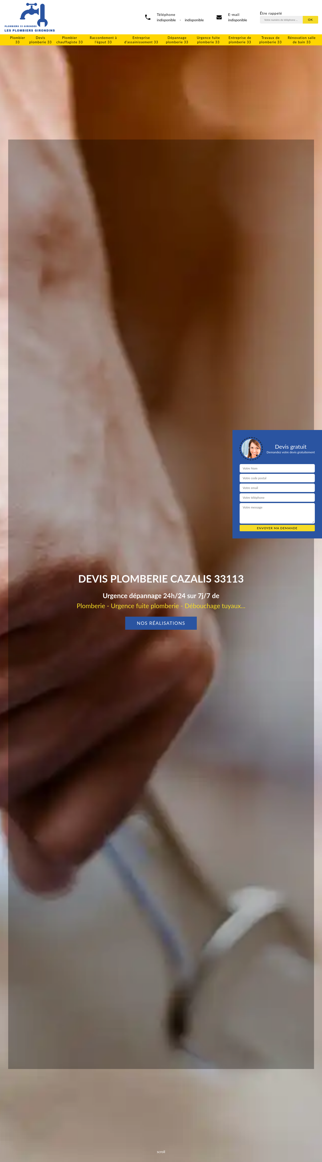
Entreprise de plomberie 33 (240, 40)
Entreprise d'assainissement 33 (141, 40)
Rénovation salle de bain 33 (302, 40)
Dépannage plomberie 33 (177, 40)
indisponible (237, 20)
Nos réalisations (161, 623)
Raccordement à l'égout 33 (103, 40)
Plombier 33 (17, 40)
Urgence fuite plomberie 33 (208, 40)
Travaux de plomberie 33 (270, 40)
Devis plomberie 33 (40, 40)
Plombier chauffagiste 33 (69, 40)
